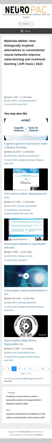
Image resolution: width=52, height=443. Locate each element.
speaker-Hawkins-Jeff (13, 213)
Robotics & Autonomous (28, 156)
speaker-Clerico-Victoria (29, 357)
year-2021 (28, 213)
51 (42, 369)
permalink (8, 381)
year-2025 (8, 360)
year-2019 (8, 163)
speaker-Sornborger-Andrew (30, 307)
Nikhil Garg (27, 379)
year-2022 (22, 104)
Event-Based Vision (26, 353)
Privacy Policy (25, 432)
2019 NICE (12, 156)
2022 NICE (12, 101)
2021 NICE (12, 206)
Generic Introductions (27, 206)
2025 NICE (12, 353)
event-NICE (12, 104)
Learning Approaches (27, 101)
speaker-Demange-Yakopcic (30, 160)
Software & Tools (25, 256)
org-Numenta (24, 210)
